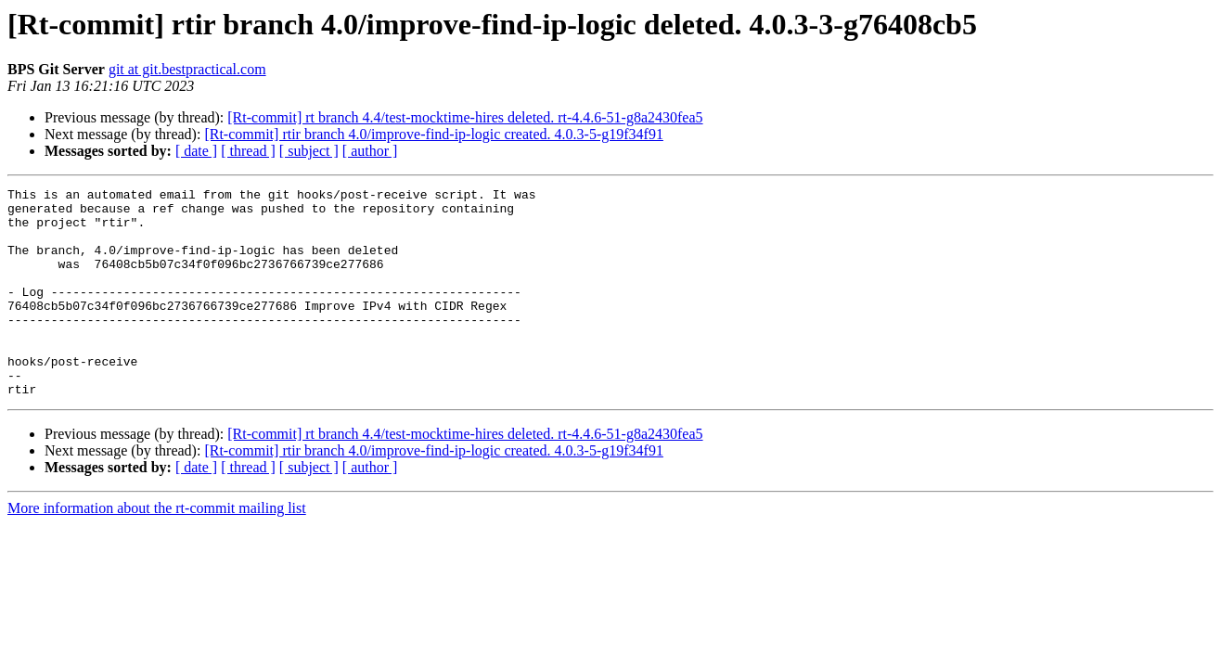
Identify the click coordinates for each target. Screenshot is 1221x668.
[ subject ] (309, 151)
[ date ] (196, 151)
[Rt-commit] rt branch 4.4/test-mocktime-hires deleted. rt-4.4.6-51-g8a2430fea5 (464, 117)
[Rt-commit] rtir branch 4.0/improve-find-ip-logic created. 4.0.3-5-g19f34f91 (433, 134)
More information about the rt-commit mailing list (156, 550)
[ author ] (370, 151)
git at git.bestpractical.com (187, 69)
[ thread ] (248, 151)
